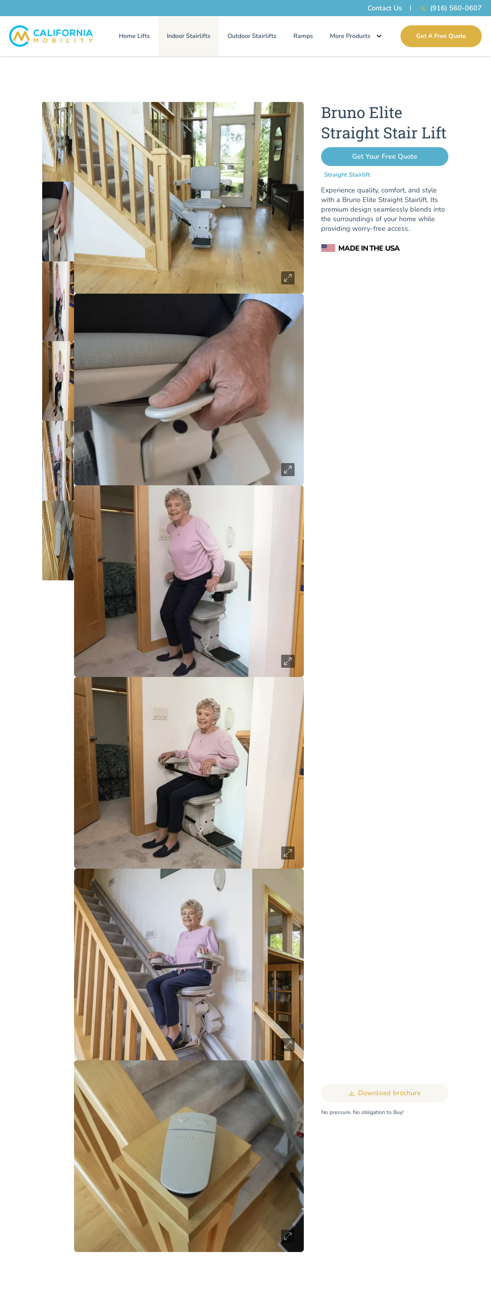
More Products (357, 36)
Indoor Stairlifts (189, 36)
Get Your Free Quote (384, 156)
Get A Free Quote (441, 36)
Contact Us (384, 8)
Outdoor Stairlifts (252, 36)
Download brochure (385, 1093)
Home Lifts (134, 36)
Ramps (303, 36)
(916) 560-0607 (450, 8)
